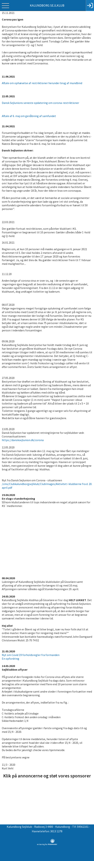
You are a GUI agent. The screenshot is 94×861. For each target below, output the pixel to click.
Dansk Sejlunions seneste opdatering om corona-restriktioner (41, 103)
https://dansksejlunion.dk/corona (23, 440)
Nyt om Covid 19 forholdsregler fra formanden (30, 655)
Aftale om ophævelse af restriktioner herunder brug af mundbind (42, 83)
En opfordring (11, 658)
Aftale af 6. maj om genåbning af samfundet (29, 116)
